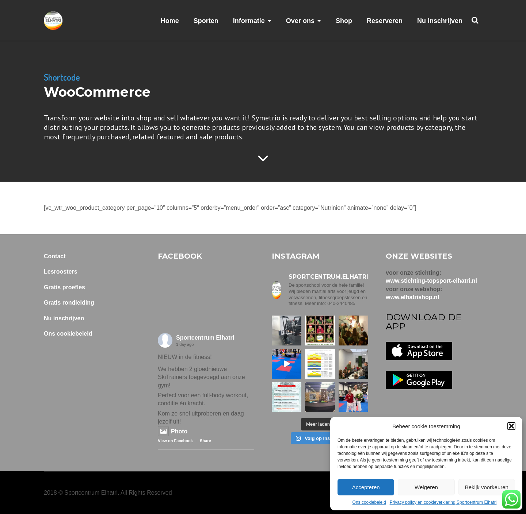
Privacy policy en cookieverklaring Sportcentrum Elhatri (443, 502)
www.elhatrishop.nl (412, 297)
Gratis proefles (64, 287)
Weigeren (426, 487)
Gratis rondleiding (69, 302)
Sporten (206, 20)
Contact (55, 256)
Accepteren (366, 487)
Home (170, 20)
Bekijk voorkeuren (486, 487)
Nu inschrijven (439, 20)
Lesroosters (60, 271)
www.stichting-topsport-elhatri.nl (431, 281)
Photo (172, 431)
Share (205, 440)
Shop (344, 20)
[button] (511, 426)
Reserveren (385, 20)
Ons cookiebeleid (369, 502)
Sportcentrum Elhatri (205, 338)
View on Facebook (175, 440)
